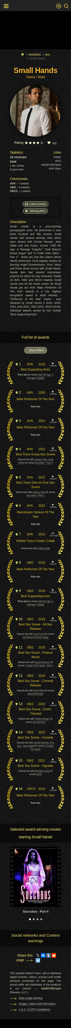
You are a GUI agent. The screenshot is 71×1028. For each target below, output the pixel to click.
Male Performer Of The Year (36, 399)
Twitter (57, 157)
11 (19, 647)
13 (19, 704)
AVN (30, 364)
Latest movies (35, 204)
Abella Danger (42, 718)
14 (19, 732)
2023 (41, 534)
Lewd (39, 774)
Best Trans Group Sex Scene (35, 454)
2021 (41, 420)
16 (19, 789)
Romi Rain (39, 690)
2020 (41, 392)
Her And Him (38, 722)
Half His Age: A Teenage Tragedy (40, 376)
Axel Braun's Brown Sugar (35, 637)
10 (19, 619)
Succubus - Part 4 (44, 462)
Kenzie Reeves (42, 662)
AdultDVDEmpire (51, 164)
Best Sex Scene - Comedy (35, 737)
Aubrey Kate (40, 459)
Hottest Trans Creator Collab (35, 540)
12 (19, 676)
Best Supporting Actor (35, 369)
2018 (41, 364)
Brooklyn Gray (42, 771)
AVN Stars (55, 168)
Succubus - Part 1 (35, 495)
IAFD (58, 160)
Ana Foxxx (39, 634)
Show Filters (36, 350)
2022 (41, 449)
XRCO (31, 788)
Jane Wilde (28, 746)
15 (19, 760)
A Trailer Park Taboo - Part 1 (39, 665)
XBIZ (30, 562)
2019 (41, 647)
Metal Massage (35, 693)
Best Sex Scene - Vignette (35, 765)
